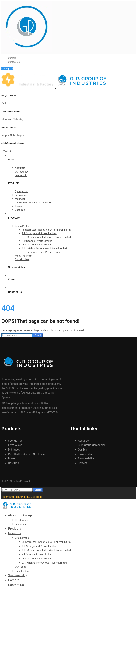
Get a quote (7, 68)
